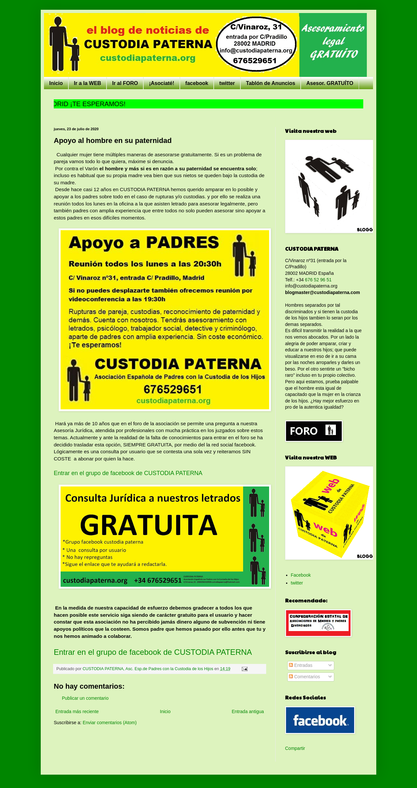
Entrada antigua (248, 711)
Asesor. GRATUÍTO (329, 83)
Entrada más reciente (77, 711)
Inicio (56, 83)
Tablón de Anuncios (270, 83)
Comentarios (304, 676)
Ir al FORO (125, 83)
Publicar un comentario (85, 698)
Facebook (301, 575)
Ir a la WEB (87, 83)
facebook (196, 83)
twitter (227, 83)
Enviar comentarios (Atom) (110, 722)
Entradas (300, 665)
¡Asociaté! (161, 83)
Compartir (295, 748)
